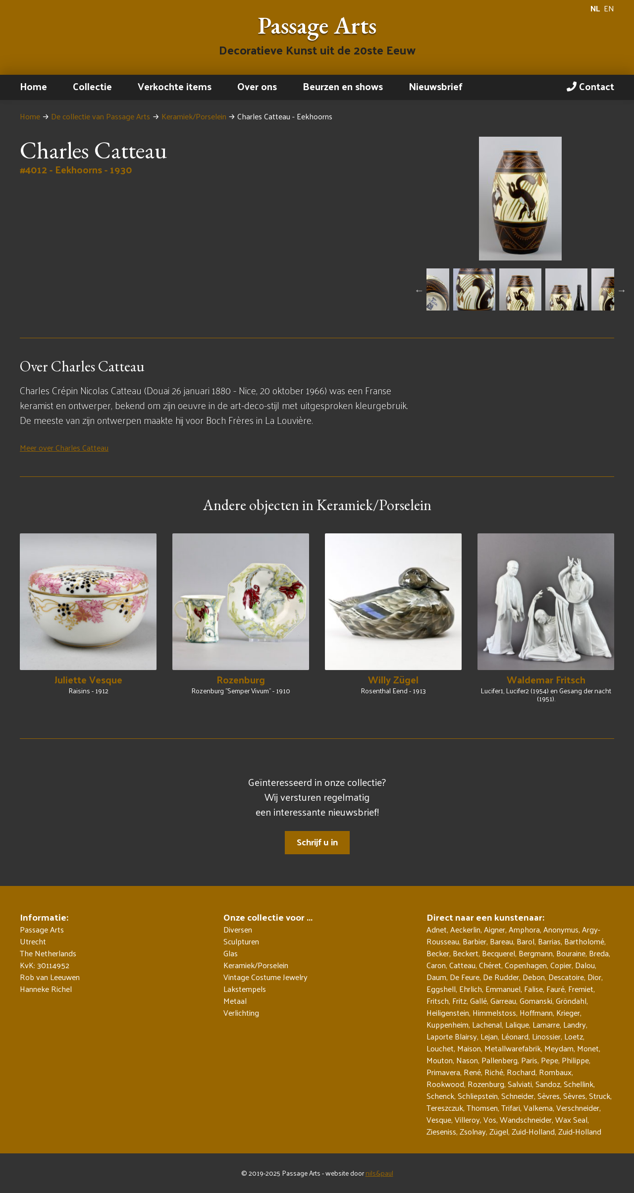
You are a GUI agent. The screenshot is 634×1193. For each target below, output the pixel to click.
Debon (534, 977)
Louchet (440, 1048)
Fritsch (437, 1000)
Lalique (517, 1024)
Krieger (568, 1012)
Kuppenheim (447, 1024)
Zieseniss (441, 1131)
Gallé (478, 1000)
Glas (230, 953)
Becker (437, 953)
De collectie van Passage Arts (100, 116)
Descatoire (566, 977)
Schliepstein (478, 1096)
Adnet (436, 929)
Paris (529, 1060)
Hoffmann (536, 1012)
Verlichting (241, 1013)
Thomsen (482, 1107)
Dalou (585, 965)
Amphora (524, 929)
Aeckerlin (465, 929)
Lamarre (546, 1024)
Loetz (573, 1036)
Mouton (439, 1060)
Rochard (521, 1072)
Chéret (490, 965)
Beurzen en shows (343, 86)
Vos (489, 1119)
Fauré (555, 989)
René (472, 1072)
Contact (590, 86)
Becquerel (498, 953)
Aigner (494, 929)
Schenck (440, 1096)
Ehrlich (470, 989)
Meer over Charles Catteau (64, 447)
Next (622, 290)
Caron (436, 965)
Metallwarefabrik (512, 1048)
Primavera (443, 1072)
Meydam (559, 1048)
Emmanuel (503, 989)
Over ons (257, 86)
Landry (574, 1024)
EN (609, 8)
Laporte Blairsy (451, 1036)
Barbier (474, 941)
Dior (594, 977)
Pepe (549, 1060)
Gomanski (536, 1000)
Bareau (501, 941)
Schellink (578, 1084)
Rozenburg (486, 1084)
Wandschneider (526, 1119)
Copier (561, 965)
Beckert (465, 953)
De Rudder (501, 977)
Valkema (538, 1107)
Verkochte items (174, 86)
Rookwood (445, 1084)
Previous (419, 290)
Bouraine (570, 953)
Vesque (438, 1119)
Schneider (517, 1096)
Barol (525, 941)
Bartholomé (584, 941)
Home (33, 86)
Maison (469, 1048)
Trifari (510, 1107)
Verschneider (577, 1107)
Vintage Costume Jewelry (265, 977)
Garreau (503, 1000)
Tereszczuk (444, 1107)
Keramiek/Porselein (193, 116)
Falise (533, 989)
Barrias (549, 941)
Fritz (459, 1000)
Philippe (575, 1060)
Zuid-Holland (533, 1131)
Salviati (520, 1084)
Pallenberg (499, 1060)
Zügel (498, 1131)
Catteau (462, 965)
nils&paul (379, 1173)
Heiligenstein (447, 1012)
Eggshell (441, 989)
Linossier (546, 1036)
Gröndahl (571, 1000)
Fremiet (580, 989)
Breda (599, 953)
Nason (467, 1060)
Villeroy (467, 1119)
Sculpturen (241, 941)
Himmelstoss (494, 1012)
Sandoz (547, 1084)
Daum (436, 977)
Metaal (235, 1001)
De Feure (464, 977)
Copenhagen (526, 965)
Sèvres (548, 1096)
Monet (588, 1048)
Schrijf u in (317, 841)
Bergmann (536, 953)
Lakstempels (244, 989)
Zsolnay (473, 1131)
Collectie (92, 86)
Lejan (489, 1036)
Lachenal (487, 1024)
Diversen (237, 929)
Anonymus (561, 929)
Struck (599, 1096)
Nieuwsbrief (436, 86)
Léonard (514, 1036)
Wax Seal (571, 1119)
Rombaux (555, 1072)
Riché (493, 1072)
